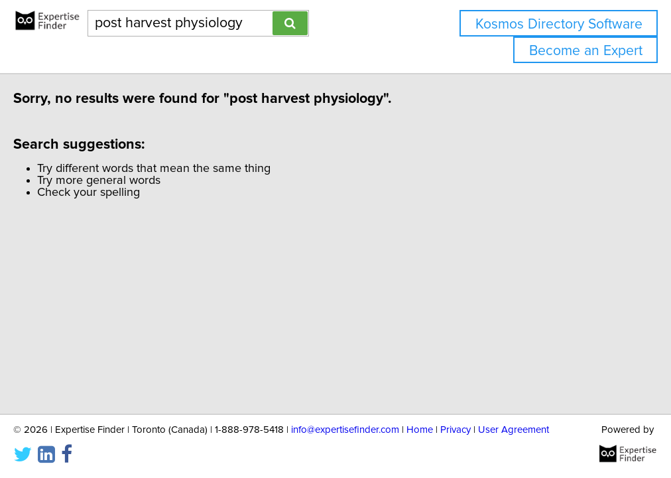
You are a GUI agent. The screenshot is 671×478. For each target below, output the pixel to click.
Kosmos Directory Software (558, 24)
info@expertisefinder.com (345, 430)
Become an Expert (585, 51)
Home (419, 430)
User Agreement (513, 430)
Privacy (455, 430)
